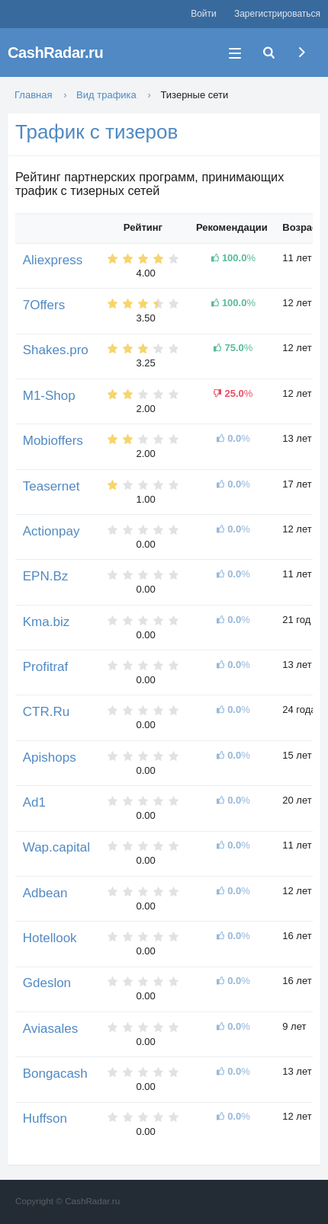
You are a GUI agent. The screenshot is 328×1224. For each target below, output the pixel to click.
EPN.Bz (46, 576)
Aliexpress (52, 260)
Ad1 (34, 802)
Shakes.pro (55, 350)
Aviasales (50, 1028)
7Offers (44, 305)
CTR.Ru (46, 712)
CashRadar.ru (55, 52)
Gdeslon (47, 983)
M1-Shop (49, 395)
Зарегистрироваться (277, 13)
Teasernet (51, 486)
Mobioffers (53, 440)
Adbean (45, 893)
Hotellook (50, 938)
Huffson (45, 1118)
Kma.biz (46, 622)
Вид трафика (106, 95)
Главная (33, 95)
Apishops (49, 757)
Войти (203, 13)
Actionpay (51, 531)
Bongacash (55, 1073)
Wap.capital (56, 847)
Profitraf (46, 667)
